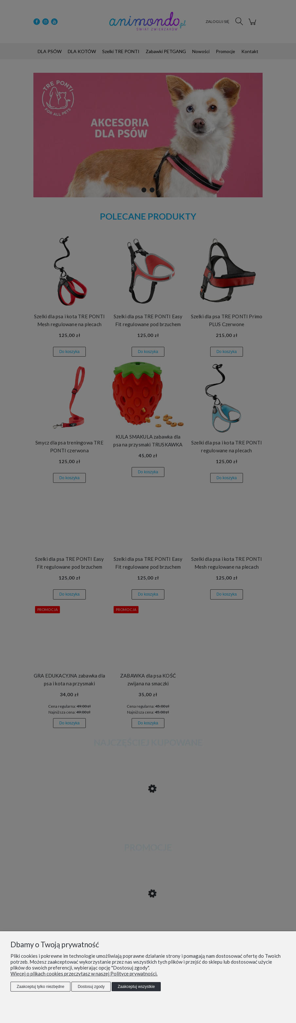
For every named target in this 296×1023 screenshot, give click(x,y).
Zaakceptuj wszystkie (136, 986)
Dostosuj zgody (91, 986)
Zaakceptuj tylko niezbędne (40, 986)
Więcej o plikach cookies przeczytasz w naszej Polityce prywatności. (83, 973)
